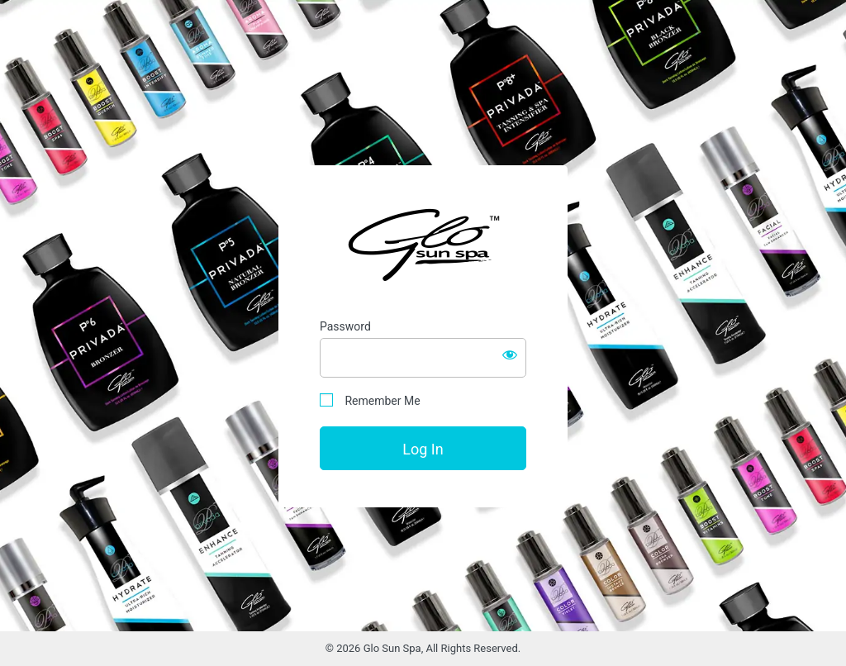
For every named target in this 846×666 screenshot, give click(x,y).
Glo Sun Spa (423, 244)
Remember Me (370, 400)
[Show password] (509, 354)
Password (345, 326)
